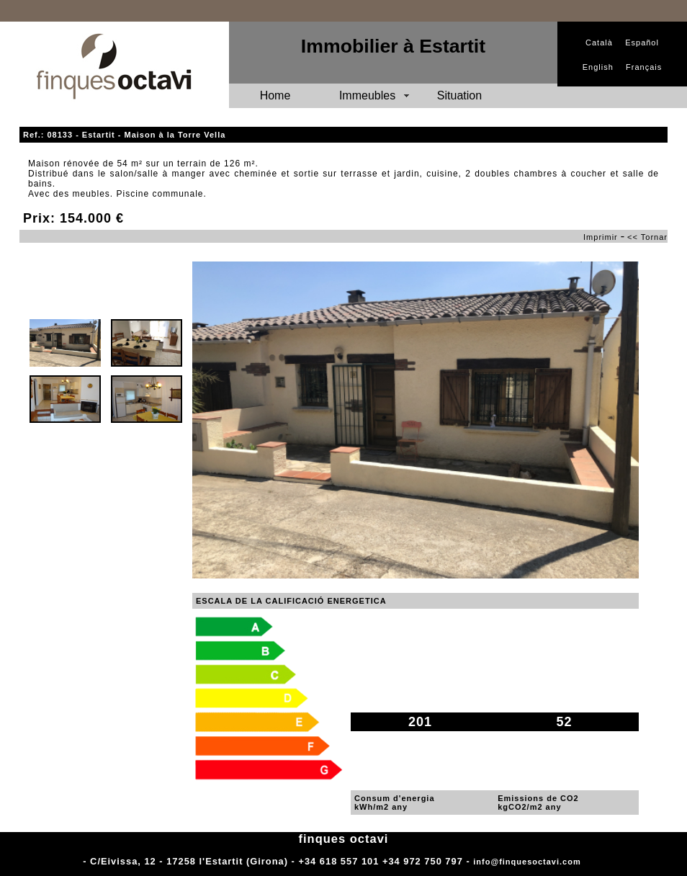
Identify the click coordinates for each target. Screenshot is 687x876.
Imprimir (600, 237)
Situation (459, 95)
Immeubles (367, 95)
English (598, 67)
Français (644, 67)
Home (275, 95)
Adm (593, 861)
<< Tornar (647, 237)
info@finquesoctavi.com (526, 861)
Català (599, 42)
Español (642, 42)
